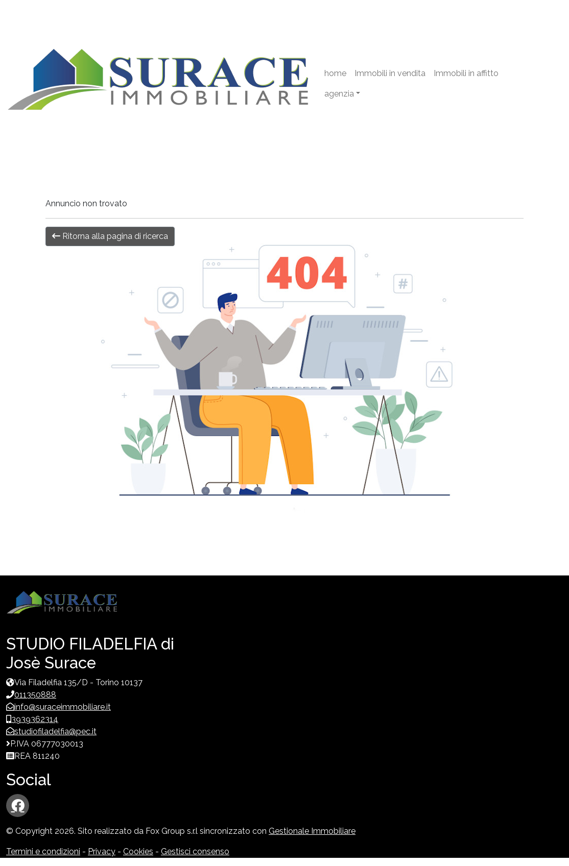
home (335, 73)
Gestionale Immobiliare (312, 831)
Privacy (101, 851)
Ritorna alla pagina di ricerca (110, 236)
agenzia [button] (339, 94)
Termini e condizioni (43, 851)
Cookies (138, 851)
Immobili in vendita (389, 73)
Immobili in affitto (466, 73)
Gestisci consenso (195, 851)
